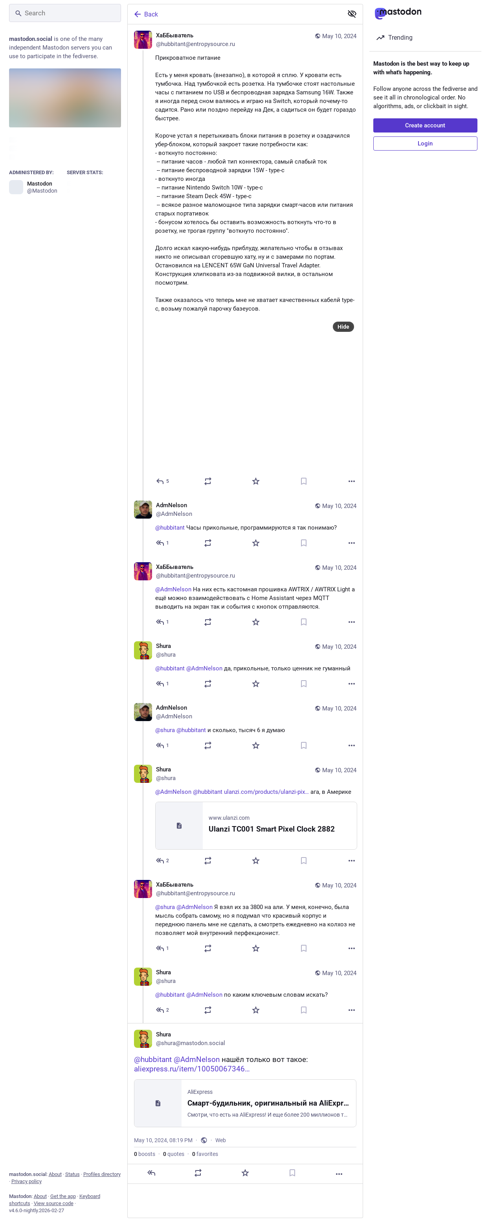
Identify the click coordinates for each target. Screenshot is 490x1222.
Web (220, 1140)
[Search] (65, 13)
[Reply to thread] (163, 543)
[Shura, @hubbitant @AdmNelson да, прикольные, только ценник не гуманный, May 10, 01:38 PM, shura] (245, 666)
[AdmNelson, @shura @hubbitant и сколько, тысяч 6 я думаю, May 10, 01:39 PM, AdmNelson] (245, 727)
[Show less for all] (352, 13)
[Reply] (163, 481)
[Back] (234, 14)
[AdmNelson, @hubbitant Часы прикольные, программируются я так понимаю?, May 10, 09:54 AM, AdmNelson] (245, 525)
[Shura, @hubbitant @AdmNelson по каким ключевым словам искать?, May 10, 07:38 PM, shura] (245, 992)
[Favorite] (256, 481)
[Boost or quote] (208, 481)
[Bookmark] (303, 481)
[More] (351, 481)
